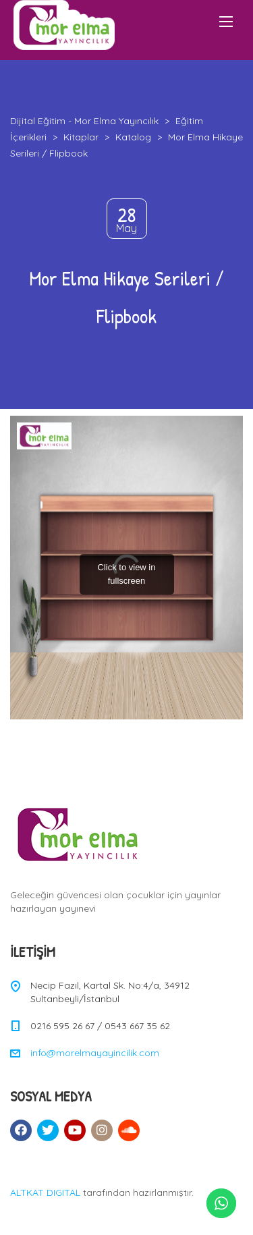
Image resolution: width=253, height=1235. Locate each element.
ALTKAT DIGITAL (45, 1192)
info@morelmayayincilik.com (94, 1053)
